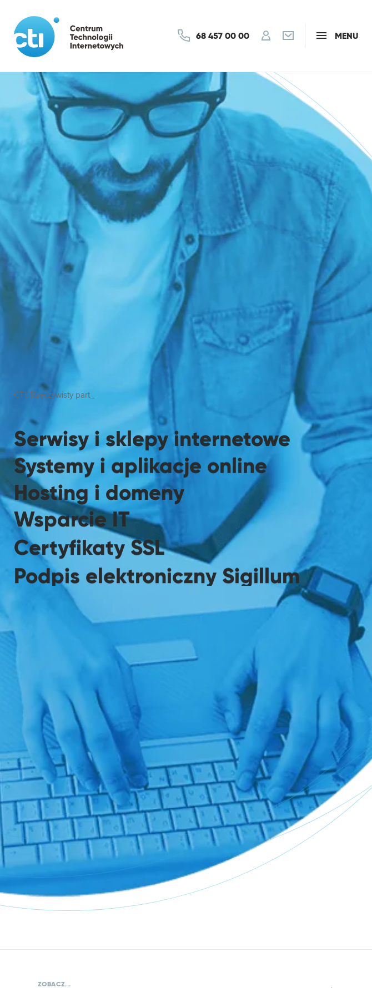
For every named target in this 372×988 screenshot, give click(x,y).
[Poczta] (288, 35)
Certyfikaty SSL (89, 550)
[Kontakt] (213, 35)
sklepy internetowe (197, 438)
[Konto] (266, 35)
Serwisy (51, 438)
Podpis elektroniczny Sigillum (157, 580)
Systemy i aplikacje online (140, 466)
